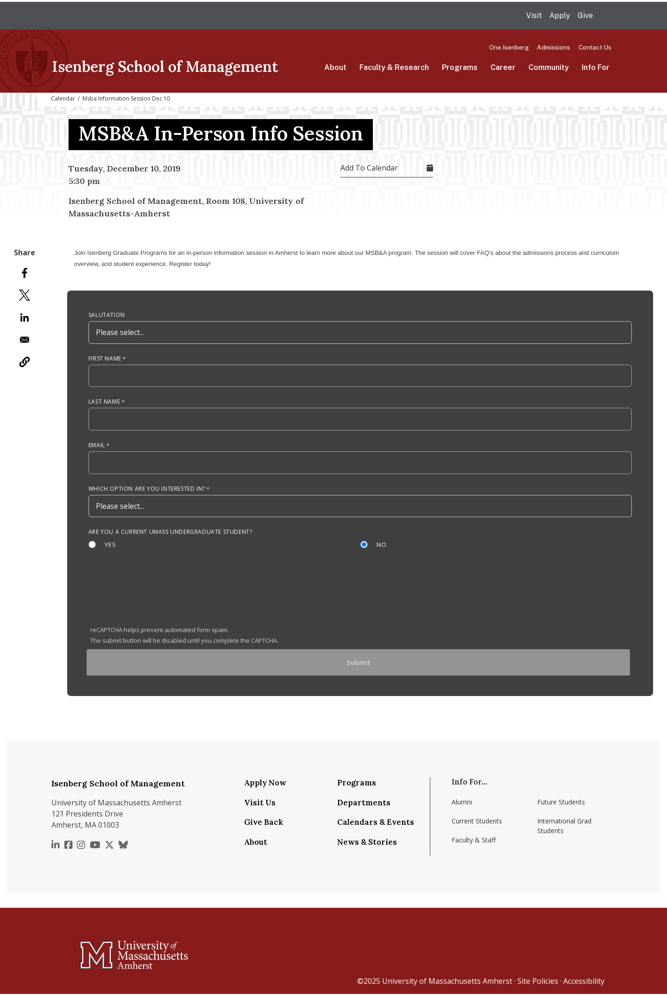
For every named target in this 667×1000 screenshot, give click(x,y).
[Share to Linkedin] (24, 317)
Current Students (477, 827)
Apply (559, 15)
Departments (363, 808)
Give (585, 15)
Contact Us (595, 47)
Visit (534, 15)
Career (503, 67)
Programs (460, 67)
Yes (110, 548)
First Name (104, 360)
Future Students (561, 808)
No (382, 548)
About (335, 67)
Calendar (63, 98)
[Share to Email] (24, 339)
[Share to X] (24, 295)
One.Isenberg (509, 47)
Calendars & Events (375, 828)
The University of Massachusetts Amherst (147, 16)
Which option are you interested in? (146, 492)
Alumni (462, 808)
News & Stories (367, 847)
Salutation (106, 316)
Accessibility (583, 987)
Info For (596, 67)
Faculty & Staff (474, 846)
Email (96, 448)
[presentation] (160, 597)
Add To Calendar (369, 168)
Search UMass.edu (605, 16)
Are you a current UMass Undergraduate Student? (170, 536)
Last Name (104, 404)
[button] (24, 361)
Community (549, 67)
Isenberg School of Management (165, 66)
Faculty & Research (394, 67)
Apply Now (265, 789)
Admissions (553, 47)
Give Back (263, 828)
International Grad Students (564, 832)
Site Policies (537, 987)
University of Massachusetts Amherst (447, 987)
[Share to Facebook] (24, 273)
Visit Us (260, 808)
